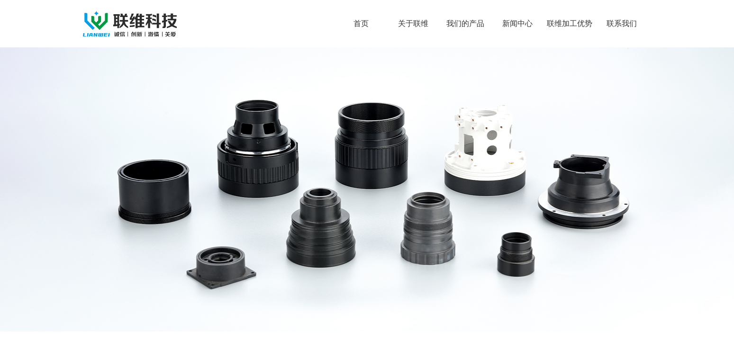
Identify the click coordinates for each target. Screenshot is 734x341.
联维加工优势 (569, 23)
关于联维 (413, 23)
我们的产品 (465, 23)
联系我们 (622, 23)
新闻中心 (517, 23)
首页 (361, 23)
